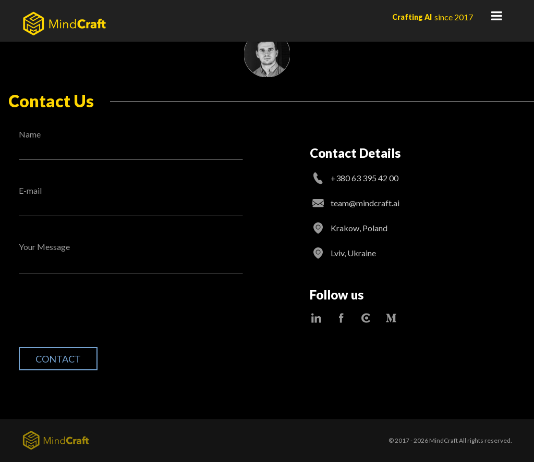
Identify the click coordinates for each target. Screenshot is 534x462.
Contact (58, 359)
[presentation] (98, 318)
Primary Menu (496, 15)
